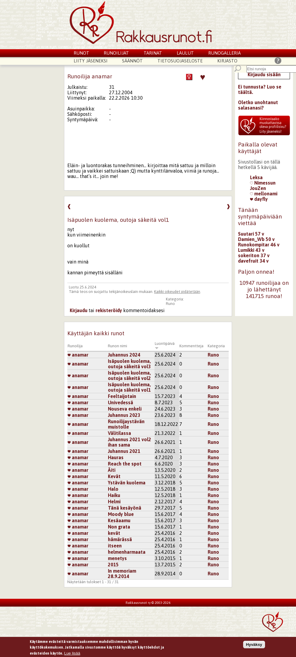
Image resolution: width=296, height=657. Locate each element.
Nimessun (263, 182)
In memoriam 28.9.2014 (122, 573)
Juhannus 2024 (124, 354)
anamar (78, 354)
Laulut (185, 53)
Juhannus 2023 (124, 415)
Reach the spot (125, 463)
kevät (114, 533)
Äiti (111, 470)
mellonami (263, 193)
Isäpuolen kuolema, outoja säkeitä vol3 (129, 363)
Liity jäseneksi (91, 60)
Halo (113, 489)
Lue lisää (72, 654)
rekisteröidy (109, 310)
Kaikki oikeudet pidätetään (177, 291)
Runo (170, 303)
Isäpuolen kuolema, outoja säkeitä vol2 (129, 375)
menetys (117, 558)
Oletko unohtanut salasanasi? (258, 105)
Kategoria (216, 346)
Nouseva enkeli (125, 408)
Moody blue (121, 514)
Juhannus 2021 (124, 451)
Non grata (119, 526)
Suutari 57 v (251, 234)
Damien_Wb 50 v (256, 239)
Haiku (114, 495)
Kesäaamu (119, 520)
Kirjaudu (78, 310)
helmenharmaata (126, 552)
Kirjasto (227, 60)
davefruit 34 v (253, 261)
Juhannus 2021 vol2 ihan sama (129, 442)
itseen (115, 545)
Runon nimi (117, 346)
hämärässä (120, 539)
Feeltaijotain (122, 396)
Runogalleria (224, 53)
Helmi (114, 501)
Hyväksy (254, 645)
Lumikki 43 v (251, 250)
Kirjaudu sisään (264, 74)
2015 (113, 564)
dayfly (259, 199)
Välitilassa (119, 433)
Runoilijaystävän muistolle (126, 424)
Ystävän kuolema (126, 482)
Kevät (114, 476)
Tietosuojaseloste (180, 60)
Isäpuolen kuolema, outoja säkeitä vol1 (129, 387)
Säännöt (132, 60)
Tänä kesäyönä (124, 508)
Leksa (256, 177)
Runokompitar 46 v (258, 244)
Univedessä (120, 402)
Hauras (116, 457)
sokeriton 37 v (254, 255)
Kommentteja (191, 346)
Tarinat (153, 53)
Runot (81, 53)
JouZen (258, 188)
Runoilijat (116, 53)
